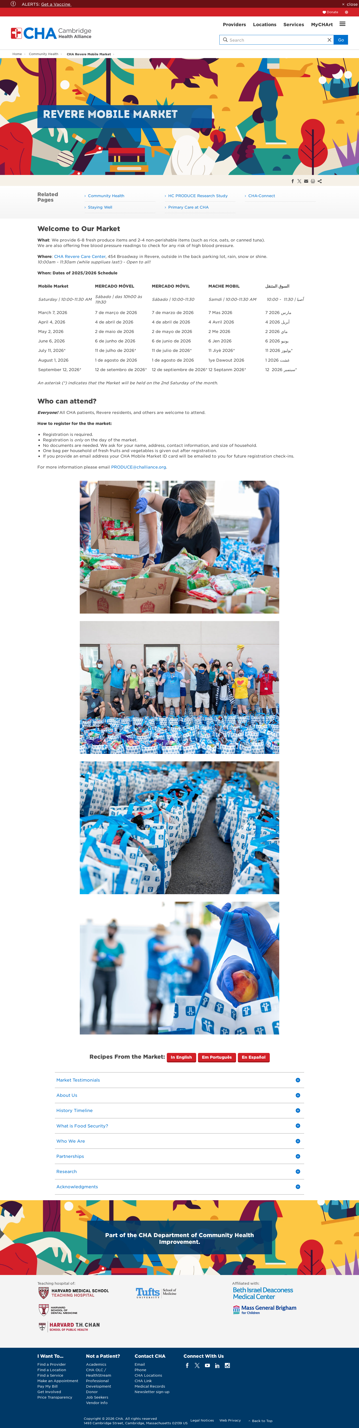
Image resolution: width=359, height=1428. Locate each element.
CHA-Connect (261, 195)
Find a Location (51, 1369)
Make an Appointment (57, 1380)
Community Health (43, 54)
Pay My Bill (47, 1386)
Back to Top (262, 1421)
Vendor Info (97, 1402)
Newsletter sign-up (152, 1391)
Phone (140, 1369)
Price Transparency (54, 1397)
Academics (96, 1364)
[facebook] (187, 1365)
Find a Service (50, 1375)
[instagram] (227, 1365)
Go (341, 39)
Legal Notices (202, 1420)
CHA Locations (148, 1375)
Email (140, 1364)
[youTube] (207, 1365)
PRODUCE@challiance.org (138, 466)
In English (181, 1056)
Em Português (217, 1056)
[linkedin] (217, 1365)
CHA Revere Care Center (79, 256)
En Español (254, 1056)
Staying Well (100, 207)
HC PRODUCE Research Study (198, 195)
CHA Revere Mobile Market (89, 54)
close (352, 3)
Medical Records (150, 1386)
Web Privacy (230, 1420)
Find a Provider (51, 1364)
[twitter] (197, 1365)
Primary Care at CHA (188, 207)
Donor (92, 1391)
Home (17, 54)
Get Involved (49, 1391)
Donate (332, 12)
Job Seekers (97, 1397)
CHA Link (143, 1380)
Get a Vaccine (56, 3)
